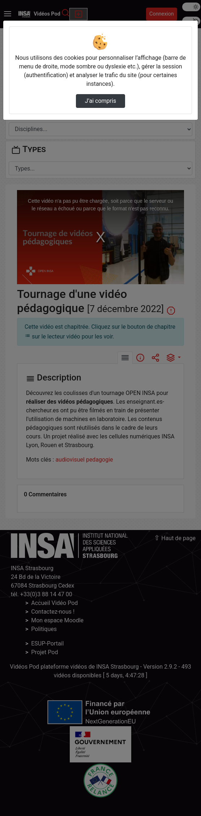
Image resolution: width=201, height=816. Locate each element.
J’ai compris (100, 100)
